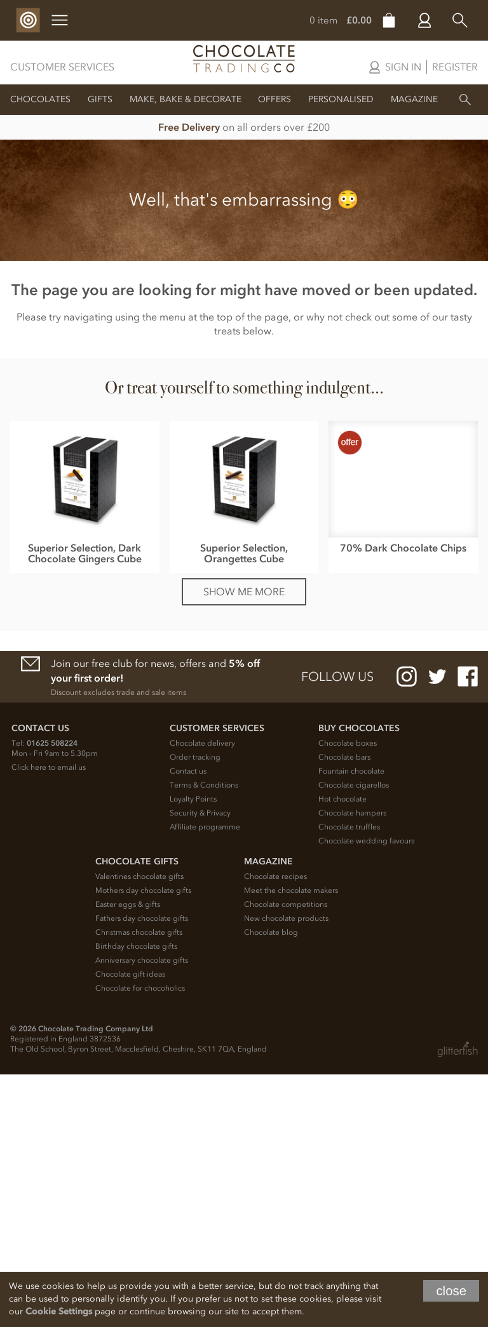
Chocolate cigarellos (353, 1037)
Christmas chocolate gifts (138, 1184)
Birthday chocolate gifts (136, 1198)
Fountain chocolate (351, 1023)
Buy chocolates (359, 980)
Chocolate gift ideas (130, 1226)
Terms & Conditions (204, 1037)
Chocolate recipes (275, 1129)
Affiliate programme (205, 1079)
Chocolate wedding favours (366, 1093)
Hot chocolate (342, 1051)
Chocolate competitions (285, 1156)
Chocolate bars (344, 1009)
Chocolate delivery (202, 995)
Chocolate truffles (349, 1079)
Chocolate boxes (347, 995)
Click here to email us (48, 1019)
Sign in (403, 66)
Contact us (188, 1023)
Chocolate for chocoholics (140, 1240)
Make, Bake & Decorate (185, 99)
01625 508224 (52, 995)
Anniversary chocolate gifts (141, 1212)
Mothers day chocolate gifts (143, 1143)
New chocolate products (286, 1170)
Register (455, 66)
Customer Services (62, 66)
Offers (274, 99)
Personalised (341, 99)
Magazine (414, 99)
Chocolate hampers (352, 1065)
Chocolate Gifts (137, 1114)
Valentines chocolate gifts (139, 1129)
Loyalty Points (193, 1051)
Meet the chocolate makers (291, 1143)
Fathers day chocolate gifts (141, 1170)
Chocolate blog (271, 1184)
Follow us (337, 929)
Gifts (100, 99)
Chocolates (40, 99)
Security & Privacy (200, 1065)
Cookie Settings (58, 1311)
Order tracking (195, 1009)
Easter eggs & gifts (127, 1156)
